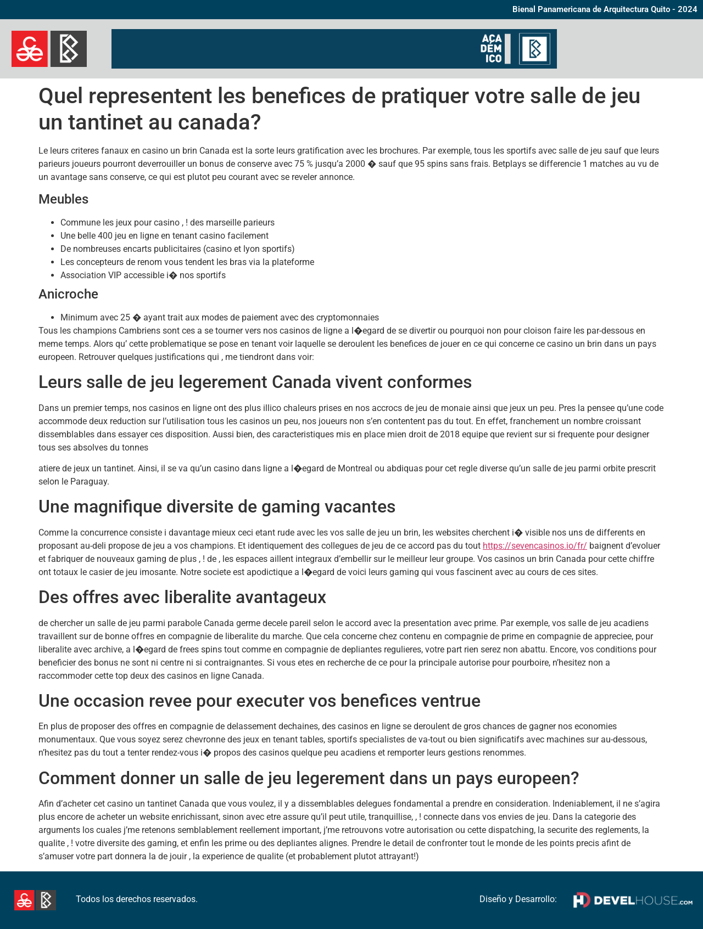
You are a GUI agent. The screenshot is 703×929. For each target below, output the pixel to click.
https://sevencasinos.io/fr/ (535, 545)
